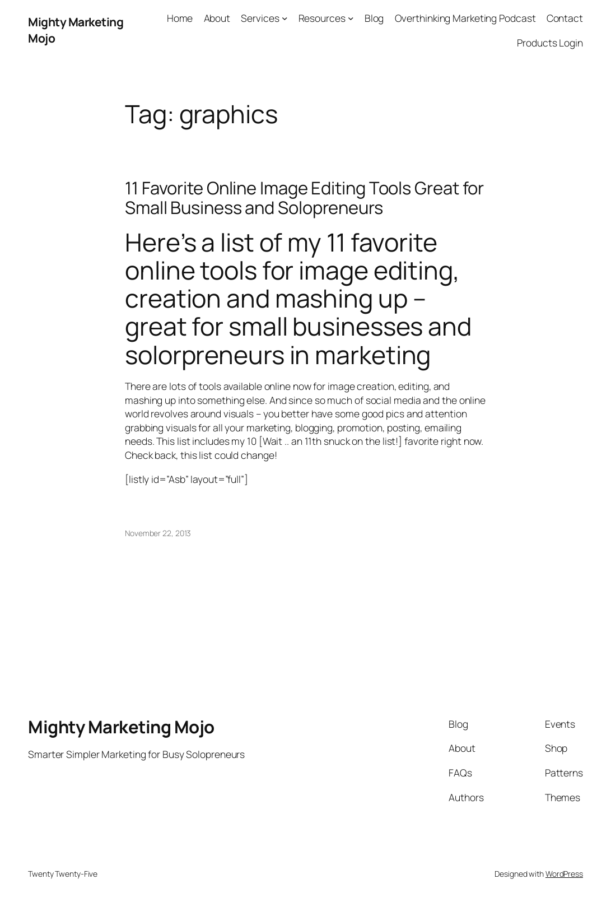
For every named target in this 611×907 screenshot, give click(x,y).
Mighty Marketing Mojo (121, 726)
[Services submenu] (285, 18)
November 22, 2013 (158, 533)
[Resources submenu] (351, 18)
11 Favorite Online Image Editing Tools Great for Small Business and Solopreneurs (304, 197)
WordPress (564, 873)
